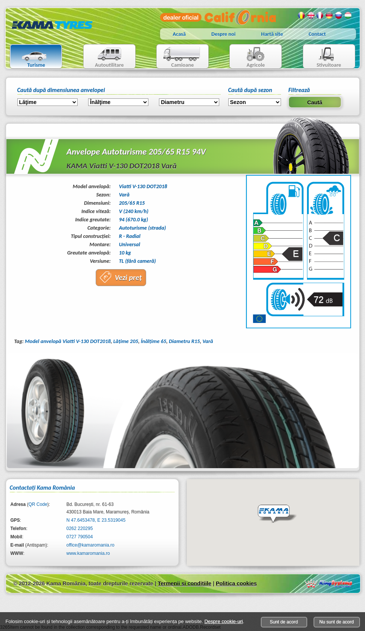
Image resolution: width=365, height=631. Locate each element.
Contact (317, 34)
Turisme (29, 57)
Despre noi (223, 34)
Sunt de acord (284, 622)
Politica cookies (236, 583)
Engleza (311, 15)
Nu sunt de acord (336, 622)
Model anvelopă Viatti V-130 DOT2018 (68, 341)
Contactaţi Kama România (42, 487)
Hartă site (272, 34)
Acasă (179, 34)
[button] (277, 514)
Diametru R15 (184, 341)
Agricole (248, 57)
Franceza (320, 15)
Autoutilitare (104, 57)
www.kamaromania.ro (88, 553)
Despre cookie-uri (224, 621)
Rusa (339, 15)
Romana (301, 15)
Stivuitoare (322, 57)
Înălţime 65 (153, 341)
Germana (329, 15)
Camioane (179, 57)
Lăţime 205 (125, 341)
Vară (208, 341)
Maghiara (348, 15)
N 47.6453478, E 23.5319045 (95, 520)
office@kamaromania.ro (90, 545)
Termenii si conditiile (184, 583)
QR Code (38, 504)
